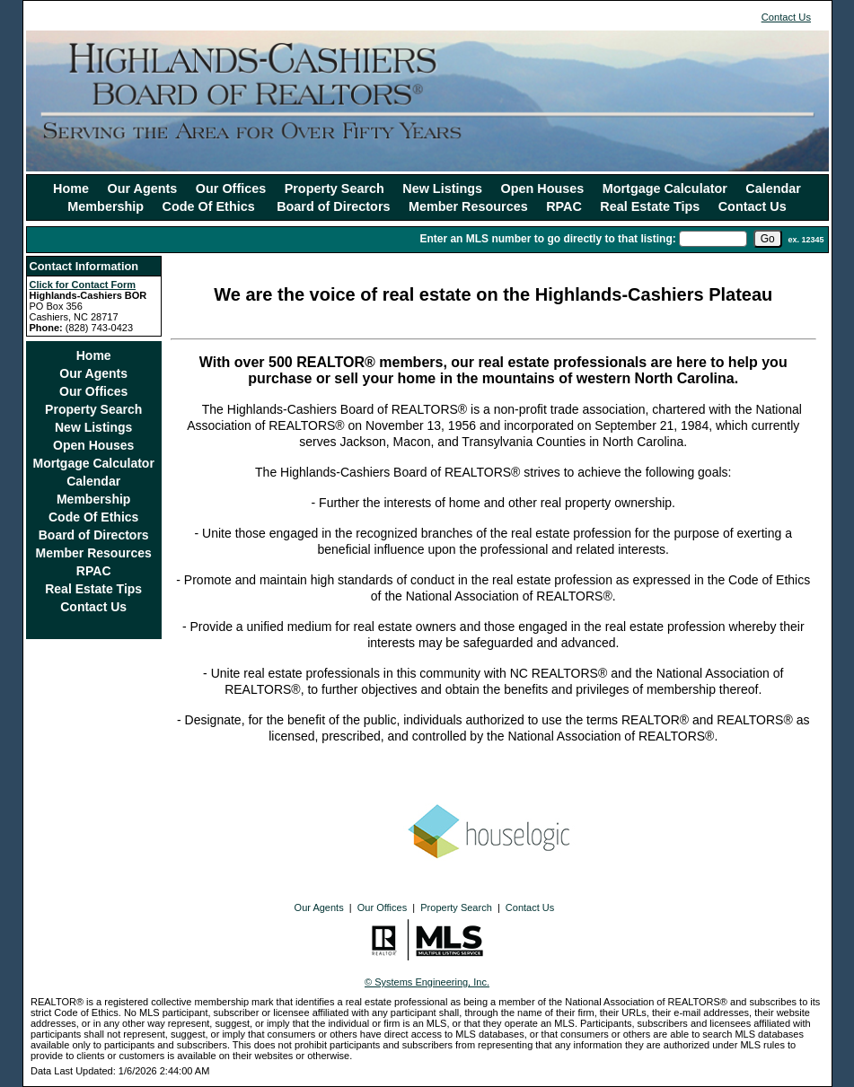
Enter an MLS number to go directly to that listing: (547, 238)
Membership (105, 206)
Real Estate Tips (650, 206)
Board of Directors (333, 206)
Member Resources (468, 206)
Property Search (334, 188)
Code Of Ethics (211, 206)
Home (71, 188)
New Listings (442, 188)
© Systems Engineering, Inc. (427, 982)
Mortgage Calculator (665, 188)
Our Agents (143, 188)
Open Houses (543, 188)
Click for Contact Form (83, 284)
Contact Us (786, 17)
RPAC (564, 206)
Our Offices (231, 188)
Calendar (773, 188)
